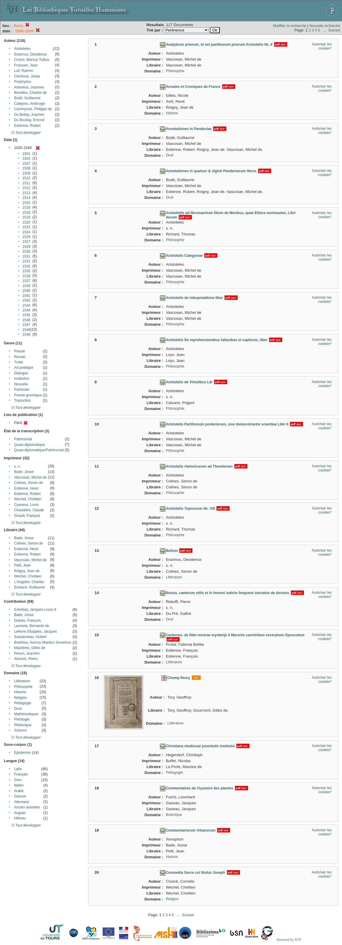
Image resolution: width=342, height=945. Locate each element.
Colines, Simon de (28, 483)
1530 (26, 251)
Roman (20, 357)
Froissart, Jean (25, 65)
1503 (26, 158)
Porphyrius (22, 82)
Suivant (334, 30)
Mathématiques (26, 714)
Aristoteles (22, 49)
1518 (26, 212)
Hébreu (20, 818)
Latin (18, 769)
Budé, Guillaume (27, 98)
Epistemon (22, 753)
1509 (26, 173)
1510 (26, 178)
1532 (26, 261)
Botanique (174, 815)
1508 (26, 168)
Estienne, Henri (26, 488)
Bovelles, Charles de (30, 93)
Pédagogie (22, 703)
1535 (26, 271)
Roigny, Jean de (27, 571)
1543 (26, 305)
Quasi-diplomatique (29, 445)
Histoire (20, 692)
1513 (26, 193)
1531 (26, 256)
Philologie (21, 719)
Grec (18, 780)
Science (20, 730)
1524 (26, 232)
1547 (26, 325)
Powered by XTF (289, 940)
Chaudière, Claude (29, 510)
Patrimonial (23, 439)
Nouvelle (21, 384)
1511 (26, 183)
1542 (26, 300)
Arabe (18, 791)
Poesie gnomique (28, 395)
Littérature (22, 681)
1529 (26, 247)
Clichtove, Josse (27, 76)
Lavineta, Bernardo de (31, 626)
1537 (26, 281)
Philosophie (23, 687)
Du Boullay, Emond (29, 120)
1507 (26, 164)
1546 (26, 320)
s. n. (17, 466)
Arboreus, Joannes (29, 87)
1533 (26, 266)
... (324, 30)
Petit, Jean (22, 565)
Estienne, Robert (27, 126)
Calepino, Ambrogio (29, 104)
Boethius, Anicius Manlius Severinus (42, 642)
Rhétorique (23, 725)
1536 (26, 276)
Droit (17, 709)
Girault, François (27, 516)
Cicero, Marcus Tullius (31, 60)
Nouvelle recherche (325, 26)
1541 (26, 296)
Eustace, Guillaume (29, 587)
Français (21, 774)
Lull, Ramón (23, 71)
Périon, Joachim (27, 653)
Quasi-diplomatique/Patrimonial (39, 450)
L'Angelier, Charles (29, 582)
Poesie (19, 351)
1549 (26, 335)
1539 (26, 286)
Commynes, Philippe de (33, 109)
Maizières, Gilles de (29, 648)
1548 (26, 330)
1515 (26, 203)
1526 (26, 237)
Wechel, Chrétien (27, 499)
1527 (26, 242)
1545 (26, 315)
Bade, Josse (24, 472)
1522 (26, 227)
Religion (20, 698)
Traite (18, 362)
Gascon (20, 796)
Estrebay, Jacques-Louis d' (35, 609)
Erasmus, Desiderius (30, 54)
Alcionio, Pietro (26, 659)
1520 (26, 222)
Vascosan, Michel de (30, 477)
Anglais (20, 813)
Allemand (21, 802)
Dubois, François (27, 620)
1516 (26, 207)
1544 (26, 310)
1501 (26, 154)
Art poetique (23, 367)
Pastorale (21, 389)
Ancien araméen (27, 807)
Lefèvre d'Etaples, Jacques (35, 631)
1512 (26, 188)
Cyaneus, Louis (26, 505)
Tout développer (26, 133)
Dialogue (21, 373)
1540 (26, 291)
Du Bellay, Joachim (29, 115)
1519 (26, 217)
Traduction (22, 400)
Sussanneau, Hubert (30, 637)
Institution (21, 378)
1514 (26, 198)
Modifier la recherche (289, 26)
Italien (18, 785)
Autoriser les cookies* (322, 46)
